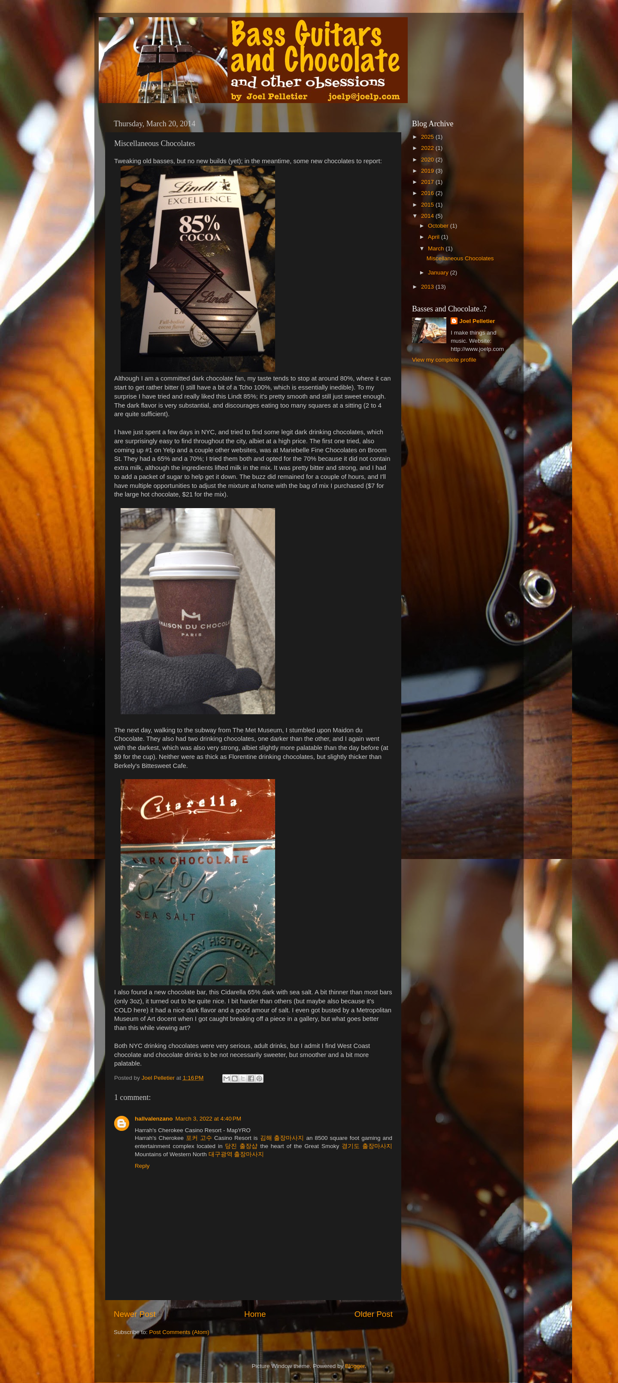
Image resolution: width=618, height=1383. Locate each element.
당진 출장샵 (241, 1146)
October (439, 225)
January (439, 272)
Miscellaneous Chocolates (460, 258)
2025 (428, 137)
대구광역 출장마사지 (236, 1154)
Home (255, 1314)
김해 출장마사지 (282, 1138)
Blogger (355, 1366)
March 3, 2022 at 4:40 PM (208, 1118)
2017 (428, 182)
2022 (428, 148)
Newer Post (135, 1314)
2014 (428, 216)
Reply (142, 1166)
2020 (428, 159)
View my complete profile (444, 359)
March (436, 248)
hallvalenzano (154, 1118)
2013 (428, 286)
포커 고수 (199, 1138)
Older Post (373, 1314)
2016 (428, 193)
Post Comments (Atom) (179, 1332)
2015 (428, 204)
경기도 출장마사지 (367, 1146)
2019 (428, 171)
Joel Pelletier (477, 321)
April (434, 237)
